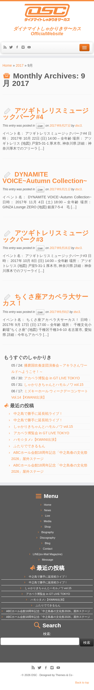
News (47, 510)
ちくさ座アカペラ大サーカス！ (45, 300)
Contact (47, 548)
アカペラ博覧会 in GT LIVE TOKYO (52, 378)
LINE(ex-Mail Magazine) (47, 554)
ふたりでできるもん (29, 446)
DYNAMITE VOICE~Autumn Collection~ (45, 177)
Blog (47, 543)
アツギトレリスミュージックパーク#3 (46, 236)
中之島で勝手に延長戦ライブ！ (38, 414)
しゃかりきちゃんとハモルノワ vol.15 (53, 385)
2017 (20, 65)
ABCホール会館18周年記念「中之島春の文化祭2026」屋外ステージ (48, 611)
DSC (34, 675)
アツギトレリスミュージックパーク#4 (46, 114)
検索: (47, 634)
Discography (47, 537)
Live (40, 125)
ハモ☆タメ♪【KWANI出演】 (36, 440)
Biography (47, 532)
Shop (47, 526)
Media (47, 521)
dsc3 (78, 125)
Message (47, 559)
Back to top (82, 682)
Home (7, 65)
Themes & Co (63, 675)
